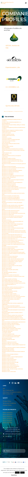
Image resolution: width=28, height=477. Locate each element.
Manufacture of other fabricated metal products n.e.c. (12, 234)
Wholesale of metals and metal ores (8, 360)
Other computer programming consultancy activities (12, 281)
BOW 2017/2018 (7, 419)
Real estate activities (6, 300)
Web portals (4, 340)
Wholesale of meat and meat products (9, 359)
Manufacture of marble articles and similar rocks (11, 206)
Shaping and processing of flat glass (9, 327)
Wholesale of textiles (6, 370)
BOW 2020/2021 (7, 414)
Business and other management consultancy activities (12, 130)
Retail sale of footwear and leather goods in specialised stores (13, 321)
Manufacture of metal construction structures (10, 210)
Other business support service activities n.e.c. (11, 280)
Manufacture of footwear (7, 190)
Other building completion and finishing (9, 279)
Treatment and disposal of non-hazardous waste (11, 335)
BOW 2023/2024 (8, 412)
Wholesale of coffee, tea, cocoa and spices (10, 343)
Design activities (5, 144)
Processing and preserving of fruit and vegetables (11, 297)
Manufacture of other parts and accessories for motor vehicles (14, 237)
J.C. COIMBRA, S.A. (12, 87)
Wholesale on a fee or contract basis (9, 371)
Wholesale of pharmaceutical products (9, 367)
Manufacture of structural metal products (10, 256)
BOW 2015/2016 (7, 422)
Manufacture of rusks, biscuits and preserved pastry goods (13, 252)
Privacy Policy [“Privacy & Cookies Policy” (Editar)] (7, 401)
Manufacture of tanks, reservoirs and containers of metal (13, 258)
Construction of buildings (6, 138)
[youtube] (18, 383)
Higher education (5, 154)
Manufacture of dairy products (8, 181)
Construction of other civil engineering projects (11, 139)
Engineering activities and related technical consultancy (12, 148)
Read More (14, 475)
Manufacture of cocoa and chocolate (9, 169)
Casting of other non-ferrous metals (9, 131)
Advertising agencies (6, 123)
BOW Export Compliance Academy (12, 392)
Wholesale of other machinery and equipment (10, 366)
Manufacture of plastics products (8, 248)
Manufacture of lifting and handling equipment (11, 198)
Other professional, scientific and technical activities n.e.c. (13, 287)
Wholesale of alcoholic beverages (8, 339)
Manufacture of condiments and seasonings (10, 171)
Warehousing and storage (7, 338)
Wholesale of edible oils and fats (8, 350)
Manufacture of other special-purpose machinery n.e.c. (12, 242)
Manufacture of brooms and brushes (9, 166)
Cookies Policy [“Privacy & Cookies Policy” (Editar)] (7, 405)
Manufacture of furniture (6, 191)
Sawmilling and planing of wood (8, 325)
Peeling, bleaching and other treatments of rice (11, 295)
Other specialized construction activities (9, 291)
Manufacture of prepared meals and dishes (10, 250)
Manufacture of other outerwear (8, 229)
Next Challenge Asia (8, 390)
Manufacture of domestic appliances (9, 185)
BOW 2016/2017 (7, 421)
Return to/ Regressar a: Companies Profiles (13, 111)
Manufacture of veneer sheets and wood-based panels (12, 260)
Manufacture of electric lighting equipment (10, 186)
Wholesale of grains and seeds (7, 358)
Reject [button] (22, 472)
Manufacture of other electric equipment (9, 225)
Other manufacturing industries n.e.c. (9, 284)
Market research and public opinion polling (10, 269)
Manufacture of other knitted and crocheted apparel (12, 236)
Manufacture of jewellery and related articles (10, 195)
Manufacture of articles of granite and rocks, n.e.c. (11, 159)
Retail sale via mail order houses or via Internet (11, 324)
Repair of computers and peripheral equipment (11, 305)
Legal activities (5, 156)
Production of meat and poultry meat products (10, 299)
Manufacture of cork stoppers (7, 174)
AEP (4, 388)
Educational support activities (7, 146)
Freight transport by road (6, 152)
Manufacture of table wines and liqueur (9, 257)
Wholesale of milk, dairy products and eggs (10, 362)
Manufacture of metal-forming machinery (10, 211)
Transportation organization (7, 331)
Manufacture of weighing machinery (9, 262)
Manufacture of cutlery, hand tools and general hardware (13, 179)
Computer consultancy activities (8, 134)
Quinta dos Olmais (12, 106)
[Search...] (14, 450)
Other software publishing (7, 289)
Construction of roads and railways (8, 140)
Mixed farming (4, 270)
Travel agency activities (6, 332)
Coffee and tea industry (6, 132)
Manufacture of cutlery (6, 178)
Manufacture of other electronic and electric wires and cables (13, 230)
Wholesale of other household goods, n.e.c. (10, 364)
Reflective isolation (5, 301)
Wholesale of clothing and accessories (9, 342)
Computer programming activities (8, 135)
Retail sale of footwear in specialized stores (10, 323)
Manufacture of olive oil (6, 220)
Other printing (4, 285)
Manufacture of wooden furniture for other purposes (12, 265)
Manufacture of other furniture (8, 226)
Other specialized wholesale (7, 292)
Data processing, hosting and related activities (10, 143)
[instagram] (12, 383)
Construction (4, 136)
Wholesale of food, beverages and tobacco (10, 354)
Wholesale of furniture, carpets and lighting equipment (12, 356)
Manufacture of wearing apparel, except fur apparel (12, 261)
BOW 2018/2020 (7, 416)
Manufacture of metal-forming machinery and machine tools (13, 213)
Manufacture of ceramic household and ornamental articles (13, 167)
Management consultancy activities (8, 158)
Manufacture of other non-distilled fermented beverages (13, 228)
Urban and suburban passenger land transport (10, 336)
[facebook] (9, 383)
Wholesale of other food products (8, 363)
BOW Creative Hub (8, 393)
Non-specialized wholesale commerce (9, 272)
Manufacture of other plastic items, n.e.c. (10, 238)
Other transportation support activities (9, 293)
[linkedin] (15, 383)
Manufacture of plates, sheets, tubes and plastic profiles (12, 249)
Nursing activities (5, 273)
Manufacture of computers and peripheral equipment (12, 170)
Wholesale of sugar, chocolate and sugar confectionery (12, 368)
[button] (14, 116)
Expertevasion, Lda (13, 67)
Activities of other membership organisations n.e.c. (11, 122)
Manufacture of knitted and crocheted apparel (11, 197)
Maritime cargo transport (6, 268)
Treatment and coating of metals (8, 334)
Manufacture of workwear (7, 266)
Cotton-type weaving (6, 142)
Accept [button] (17, 472)
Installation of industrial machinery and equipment (11, 155)
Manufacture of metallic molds (8, 214)
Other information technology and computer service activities (13, 283)
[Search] (4, 450)
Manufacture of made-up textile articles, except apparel (12, 205)
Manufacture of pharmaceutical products (10, 246)
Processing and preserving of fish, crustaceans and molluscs (13, 296)
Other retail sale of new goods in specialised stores (11, 288)
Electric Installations (6, 147)
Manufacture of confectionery (7, 173)
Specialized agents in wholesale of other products (11, 328)
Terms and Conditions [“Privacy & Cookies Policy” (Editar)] (9, 403)
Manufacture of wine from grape (8, 264)
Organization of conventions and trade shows (10, 274)
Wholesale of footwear (6, 355)
